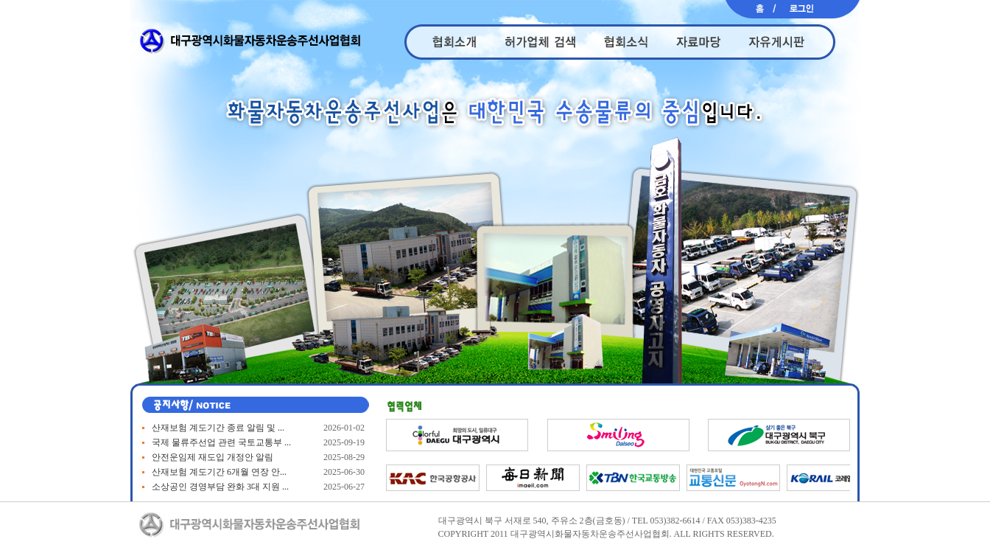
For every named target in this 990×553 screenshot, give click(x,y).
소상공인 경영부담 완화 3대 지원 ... (220, 486)
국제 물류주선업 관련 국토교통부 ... (221, 442)
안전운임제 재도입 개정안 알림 (212, 457)
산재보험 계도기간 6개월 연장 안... (219, 472)
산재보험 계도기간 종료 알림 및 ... (218, 427)
